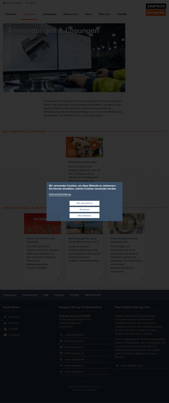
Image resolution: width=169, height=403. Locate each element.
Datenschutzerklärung (60, 194)
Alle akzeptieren (84, 203)
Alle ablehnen (84, 215)
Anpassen (85, 209)
